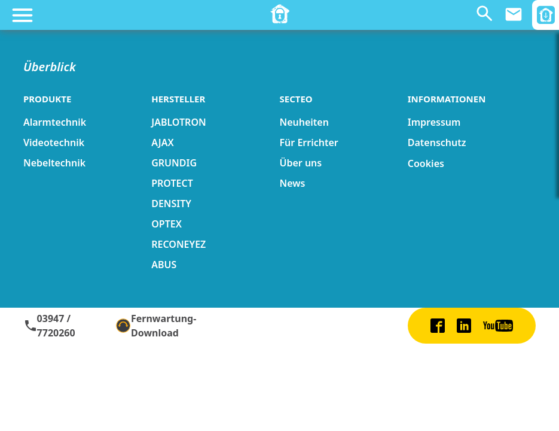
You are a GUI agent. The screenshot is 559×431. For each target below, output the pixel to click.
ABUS (163, 264)
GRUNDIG (174, 162)
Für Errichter (308, 142)
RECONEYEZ (178, 244)
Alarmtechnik (54, 122)
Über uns (300, 162)
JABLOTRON (178, 122)
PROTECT (172, 183)
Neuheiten (303, 122)
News (292, 183)
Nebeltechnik (54, 162)
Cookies (426, 163)
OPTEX (166, 223)
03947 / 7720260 (49, 325)
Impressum (434, 122)
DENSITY (171, 203)
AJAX (162, 142)
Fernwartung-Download (156, 325)
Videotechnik (53, 142)
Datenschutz (437, 142)
